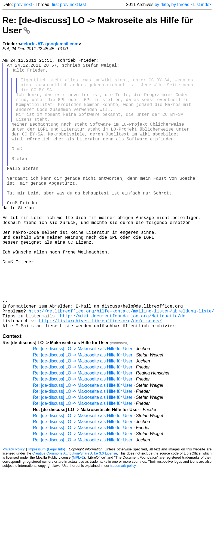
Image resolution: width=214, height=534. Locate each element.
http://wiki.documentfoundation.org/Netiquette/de (122, 374)
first (55, 4)
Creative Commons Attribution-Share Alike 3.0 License (74, 513)
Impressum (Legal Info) (46, 509)
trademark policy (123, 526)
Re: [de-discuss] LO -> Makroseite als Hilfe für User (82, 408)
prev (18, 4)
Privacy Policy (13, 509)
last (82, 4)
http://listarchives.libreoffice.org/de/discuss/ (100, 380)
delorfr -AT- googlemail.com (49, 44)
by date (162, 4)
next (28, 4)
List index (202, 4)
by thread (180, 4)
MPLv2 (78, 517)
